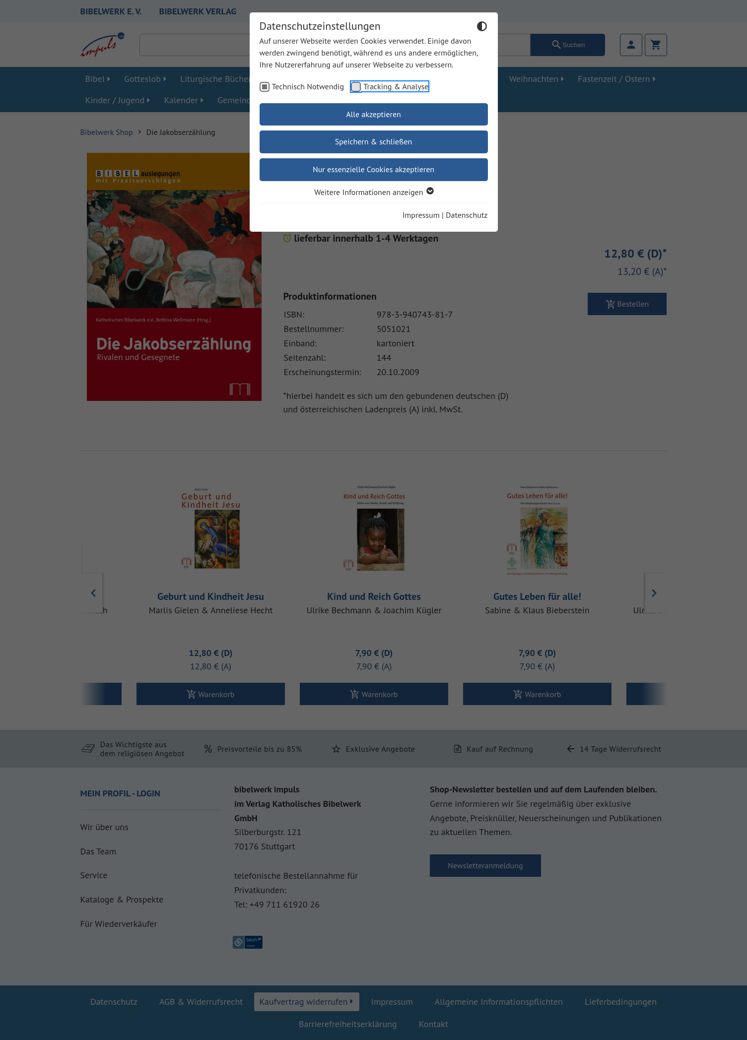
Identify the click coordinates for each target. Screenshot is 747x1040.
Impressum (421, 215)
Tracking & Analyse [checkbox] (395, 86)
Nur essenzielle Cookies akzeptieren (373, 169)
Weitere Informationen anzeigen (373, 192)
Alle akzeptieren (373, 114)
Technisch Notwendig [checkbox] (308, 86)
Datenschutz (466, 215)
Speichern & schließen (373, 141)
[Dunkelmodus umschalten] (482, 27)
